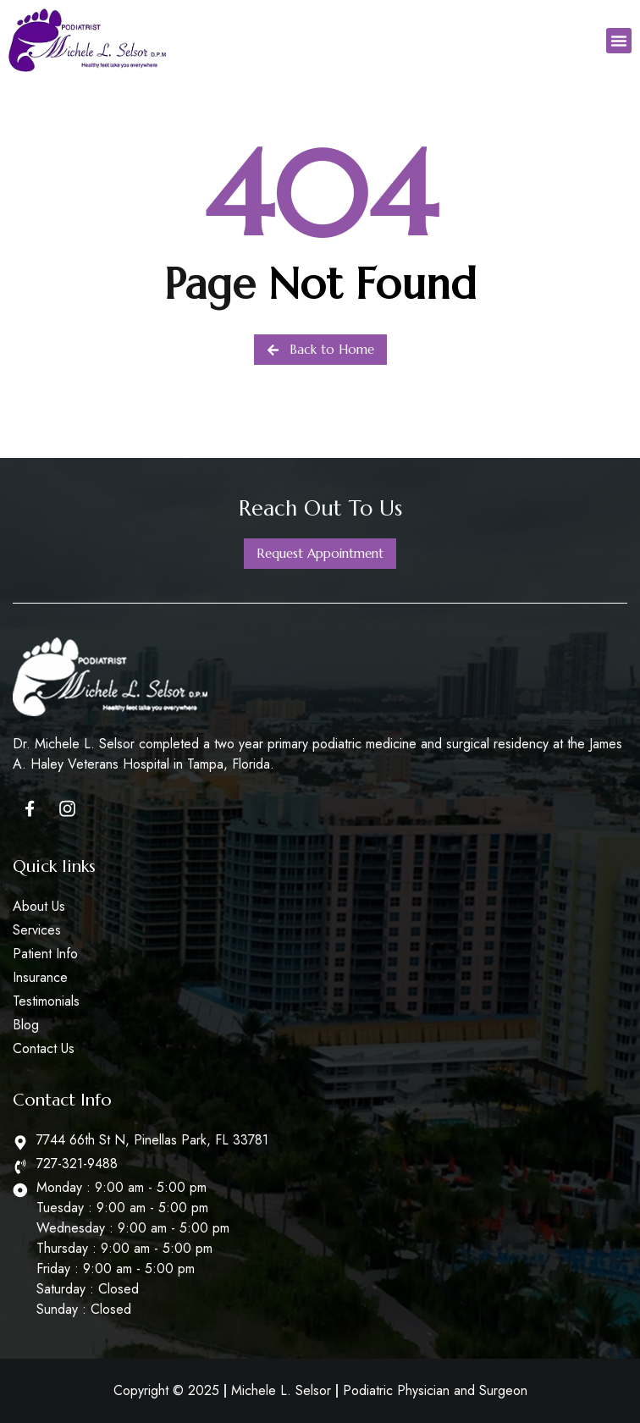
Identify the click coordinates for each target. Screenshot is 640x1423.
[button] (619, 40)
